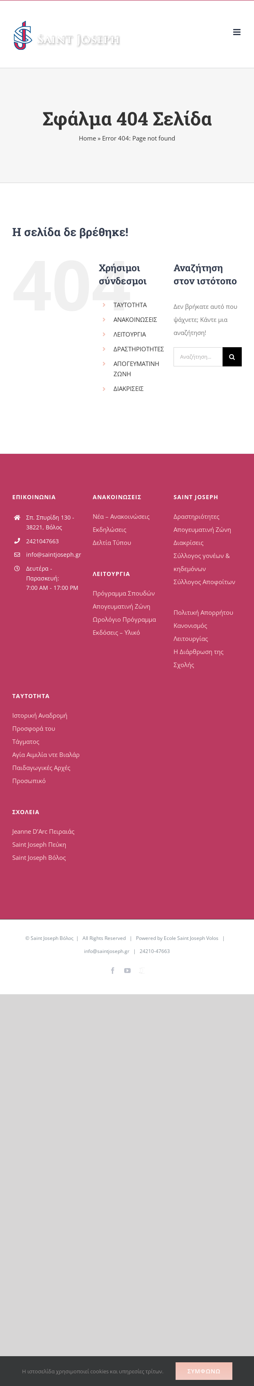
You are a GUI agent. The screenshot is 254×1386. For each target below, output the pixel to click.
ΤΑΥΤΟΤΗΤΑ (130, 305)
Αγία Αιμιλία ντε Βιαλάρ (46, 754)
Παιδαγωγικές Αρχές (41, 767)
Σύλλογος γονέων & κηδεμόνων (202, 562)
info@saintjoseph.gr (53, 554)
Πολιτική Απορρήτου (203, 612)
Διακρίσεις (188, 542)
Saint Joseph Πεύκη (39, 844)
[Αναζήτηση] (232, 356)
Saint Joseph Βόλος (39, 857)
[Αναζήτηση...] (198, 356)
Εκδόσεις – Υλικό (116, 632)
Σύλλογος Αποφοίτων (204, 582)
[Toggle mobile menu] (237, 32)
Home (87, 138)
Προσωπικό (29, 781)
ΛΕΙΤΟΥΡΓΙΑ (130, 334)
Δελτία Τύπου (112, 542)
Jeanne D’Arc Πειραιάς (43, 831)
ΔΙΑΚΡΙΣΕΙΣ (129, 388)
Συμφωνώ (204, 1371)
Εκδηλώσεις (109, 529)
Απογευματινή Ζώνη (121, 606)
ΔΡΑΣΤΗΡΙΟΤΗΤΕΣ (139, 349)
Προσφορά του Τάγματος (33, 734)
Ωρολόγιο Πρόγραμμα (124, 619)
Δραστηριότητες (196, 516)
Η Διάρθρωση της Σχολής (198, 658)
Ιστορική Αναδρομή (39, 715)
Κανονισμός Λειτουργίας (191, 632)
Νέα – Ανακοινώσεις (121, 516)
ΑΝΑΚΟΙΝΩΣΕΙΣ (135, 319)
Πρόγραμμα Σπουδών (124, 593)
